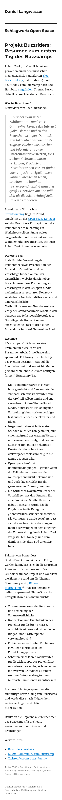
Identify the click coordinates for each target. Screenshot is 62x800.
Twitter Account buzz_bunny (27, 758)
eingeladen (25, 89)
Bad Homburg (41, 767)
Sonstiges (25, 767)
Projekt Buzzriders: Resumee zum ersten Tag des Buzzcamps (30, 50)
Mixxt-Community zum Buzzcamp (31, 754)
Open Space (36, 770)
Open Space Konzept (41, 218)
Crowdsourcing (14, 214)
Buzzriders (23, 770)
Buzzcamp (11, 770)
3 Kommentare (22, 774)
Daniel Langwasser (24, 11)
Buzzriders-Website (21, 749)
